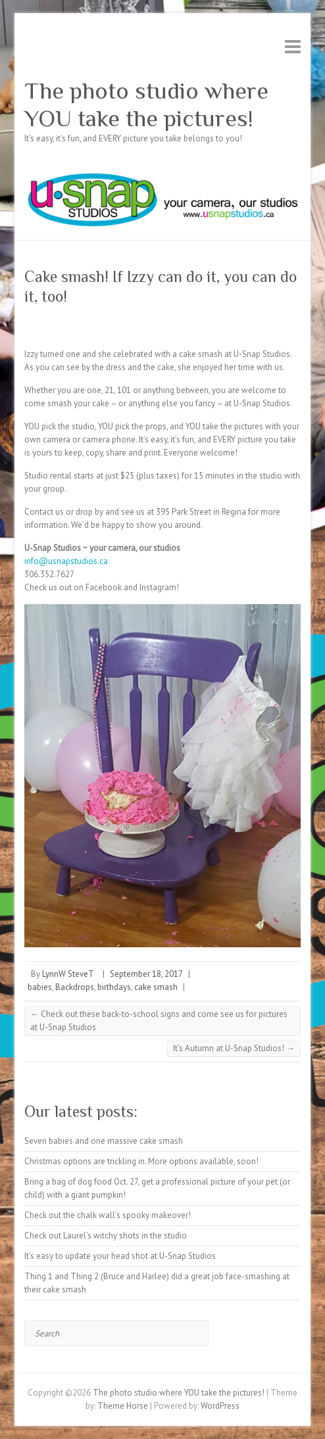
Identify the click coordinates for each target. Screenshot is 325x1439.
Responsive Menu (293, 46)
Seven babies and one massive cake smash (103, 1140)
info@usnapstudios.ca (66, 561)
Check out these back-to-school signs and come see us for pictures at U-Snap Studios (159, 1020)
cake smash (156, 987)
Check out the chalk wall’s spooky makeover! (107, 1215)
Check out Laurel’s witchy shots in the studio (105, 1235)
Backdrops (74, 987)
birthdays (114, 987)
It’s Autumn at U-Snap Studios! (234, 1048)
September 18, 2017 (146, 973)
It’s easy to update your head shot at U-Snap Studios (120, 1256)
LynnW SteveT (68, 973)
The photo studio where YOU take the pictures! (146, 104)
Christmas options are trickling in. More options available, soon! (141, 1161)
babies (40, 987)
